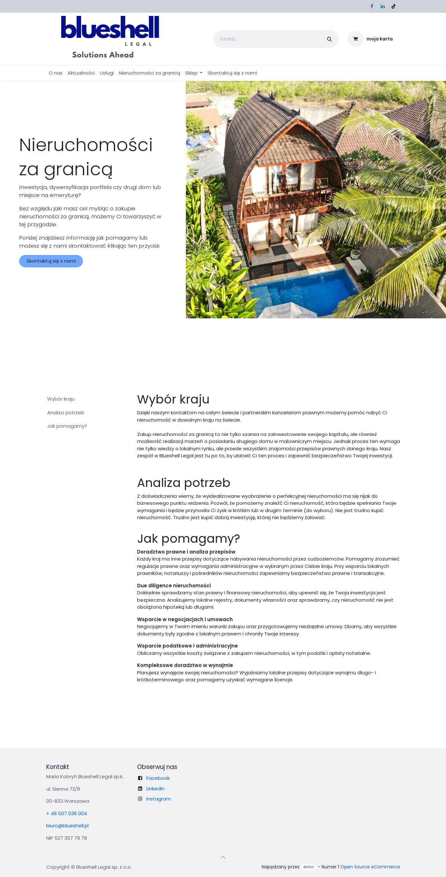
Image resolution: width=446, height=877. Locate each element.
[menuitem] (55, 73)
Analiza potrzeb (65, 412)
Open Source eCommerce (370, 867)
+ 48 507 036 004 (66, 813)
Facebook (158, 778)
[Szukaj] (329, 39)
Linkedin (155, 788)
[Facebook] (372, 6)
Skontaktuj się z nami (51, 260)
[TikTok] (393, 6)
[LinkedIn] (383, 6)
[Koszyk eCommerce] (370, 38)
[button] (223, 857)
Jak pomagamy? (67, 426)
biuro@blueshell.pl (67, 825)
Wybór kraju (61, 398)
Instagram (158, 798)
